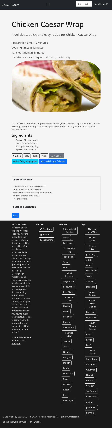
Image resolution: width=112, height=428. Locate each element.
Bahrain (90, 412)
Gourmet (90, 369)
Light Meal (91, 317)
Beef (88, 345)
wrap (44, 155)
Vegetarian (68, 281)
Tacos (66, 346)
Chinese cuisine (92, 247)
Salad (66, 262)
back (15, 215)
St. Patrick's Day (69, 250)
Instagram (46, 239)
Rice (65, 395)
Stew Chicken (92, 352)
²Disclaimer (61, 416)
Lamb (66, 368)
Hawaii (89, 375)
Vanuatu (90, 281)
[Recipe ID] (84, 4)
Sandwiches (69, 286)
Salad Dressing (69, 274)
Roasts (66, 322)
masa (89, 334)
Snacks (66, 341)
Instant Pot (68, 327)
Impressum (73, 416)
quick (35, 155)
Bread (66, 311)
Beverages (68, 400)
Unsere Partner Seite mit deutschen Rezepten (21, 340)
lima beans (91, 270)
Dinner (66, 362)
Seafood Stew (69, 334)
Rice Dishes (68, 292)
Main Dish (68, 373)
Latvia (89, 339)
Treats (89, 276)
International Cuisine (69, 231)
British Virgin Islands (92, 303)
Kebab (66, 389)
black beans (92, 396)
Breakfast (67, 316)
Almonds (90, 364)
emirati (89, 402)
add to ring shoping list (25, 161)
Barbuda (90, 380)
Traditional (68, 256)
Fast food (67, 243)
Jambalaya (91, 254)
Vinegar (90, 385)
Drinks (66, 267)
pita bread (91, 407)
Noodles (67, 352)
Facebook (46, 229)
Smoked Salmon (92, 294)
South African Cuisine (92, 325)
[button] (18, 86)
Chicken (17, 155)
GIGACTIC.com (10, 5)
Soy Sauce (91, 391)
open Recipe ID (101, 4)
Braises (66, 384)
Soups (66, 237)
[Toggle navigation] (48, 4)
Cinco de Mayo (69, 299)
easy (27, 155)
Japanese (90, 286)
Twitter (45, 234)
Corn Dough (92, 359)
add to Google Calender (53, 161)
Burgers (67, 357)
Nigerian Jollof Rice (92, 231)
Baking (66, 306)
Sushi (65, 379)
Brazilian (90, 312)
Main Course (56, 155)
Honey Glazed (92, 239)
